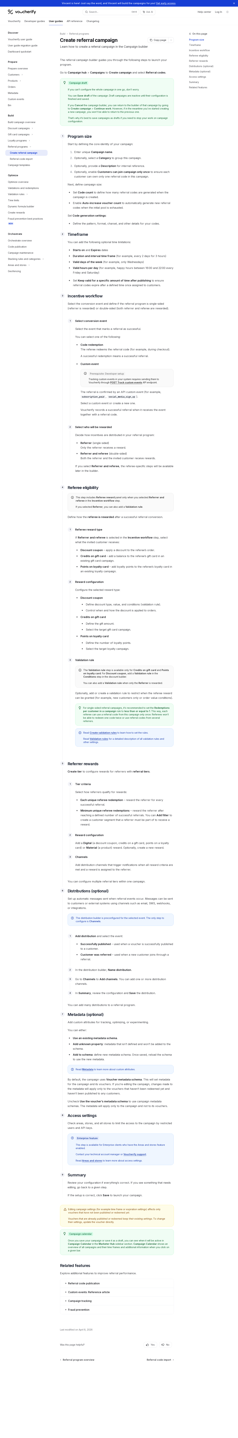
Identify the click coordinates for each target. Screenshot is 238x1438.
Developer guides (34, 22)
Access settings (197, 76)
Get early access (166, 3)
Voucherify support (134, 1154)
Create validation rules (103, 732)
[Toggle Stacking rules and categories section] (26, 259)
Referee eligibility (198, 55)
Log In (218, 11)
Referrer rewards (198, 60)
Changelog (92, 22)
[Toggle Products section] (26, 81)
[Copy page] (158, 40)
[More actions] (171, 40)
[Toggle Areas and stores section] (26, 265)
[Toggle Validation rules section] (26, 194)
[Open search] (111, 12)
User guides (56, 22)
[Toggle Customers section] (26, 75)
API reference (74, 22)
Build (62, 33)
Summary (194, 82)
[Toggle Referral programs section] (26, 147)
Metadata (87, 1069)
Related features (198, 87)
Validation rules (99, 738)
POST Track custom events (126, 382)
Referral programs (79, 33)
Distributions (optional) (201, 66)
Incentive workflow (199, 50)
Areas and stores (92, 1160)
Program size (196, 39)
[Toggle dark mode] (227, 12)
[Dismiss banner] (234, 3)
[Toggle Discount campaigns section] (26, 128)
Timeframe (195, 45)
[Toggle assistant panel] (148, 12)
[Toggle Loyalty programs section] (26, 141)
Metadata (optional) (200, 71)
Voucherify (14, 22)
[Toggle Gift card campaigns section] (26, 134)
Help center (204, 11)
